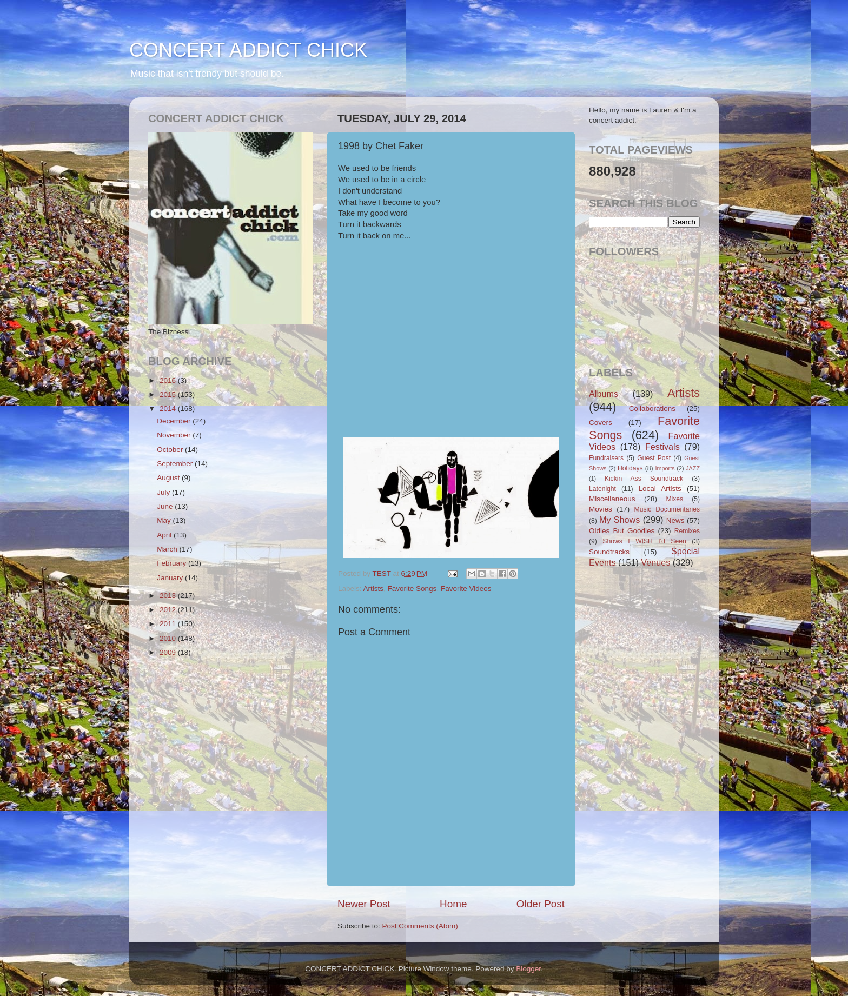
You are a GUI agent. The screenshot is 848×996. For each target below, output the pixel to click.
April (165, 535)
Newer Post (363, 903)
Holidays (630, 468)
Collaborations (652, 408)
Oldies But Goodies (621, 531)
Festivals (662, 446)
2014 (169, 408)
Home (453, 903)
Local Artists (659, 488)
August (169, 478)
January (171, 578)
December (175, 421)
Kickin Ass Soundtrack (644, 478)
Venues (655, 562)
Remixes (687, 531)
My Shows (619, 519)
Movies (600, 509)
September (176, 464)
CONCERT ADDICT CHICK (248, 50)
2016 (169, 380)
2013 (169, 596)
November (175, 435)
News (675, 520)
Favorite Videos (466, 589)
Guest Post (654, 458)
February (172, 563)
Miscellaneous (612, 499)
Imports (665, 468)
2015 (169, 394)
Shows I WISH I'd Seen (644, 541)
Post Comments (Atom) (420, 926)
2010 (169, 638)
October (171, 450)
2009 (169, 652)
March (168, 549)
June (166, 506)
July (164, 492)
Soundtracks (609, 552)
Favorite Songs (412, 589)
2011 (169, 624)
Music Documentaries (667, 509)
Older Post (540, 903)
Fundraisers (606, 458)
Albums (603, 394)
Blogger (528, 969)
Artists (373, 589)
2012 (169, 610)
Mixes (674, 499)
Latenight (602, 489)
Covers (600, 423)
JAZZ (693, 468)
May (165, 520)
